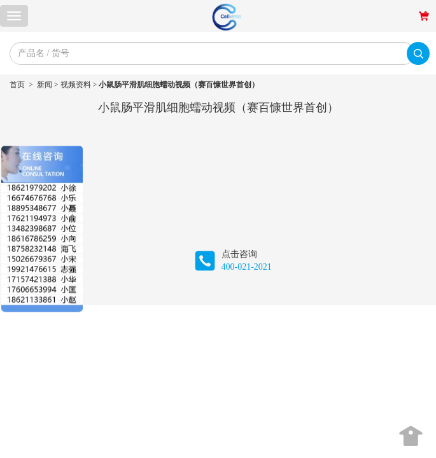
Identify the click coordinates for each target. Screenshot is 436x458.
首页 (17, 84)
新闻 (44, 84)
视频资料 (75, 84)
